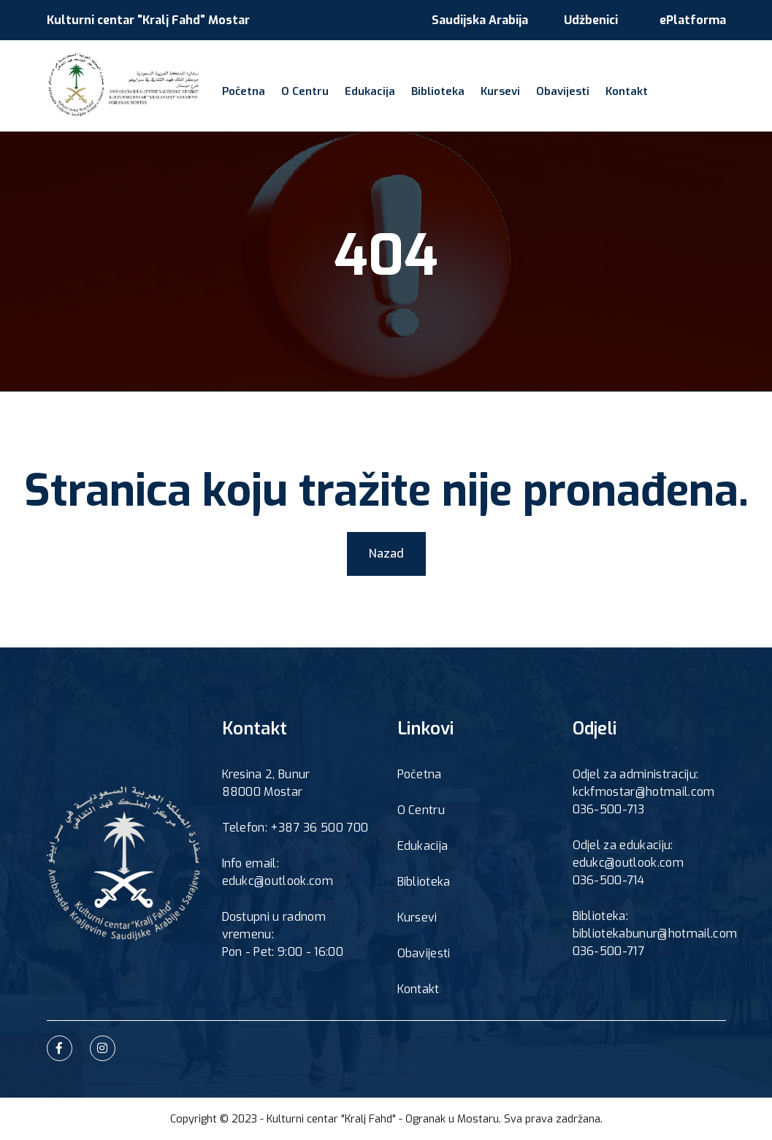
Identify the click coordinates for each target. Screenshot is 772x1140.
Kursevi (500, 91)
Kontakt (626, 91)
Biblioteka (438, 91)
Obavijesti (562, 91)
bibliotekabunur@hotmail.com (655, 933)
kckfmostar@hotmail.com (644, 791)
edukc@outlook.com (628, 862)
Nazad (386, 553)
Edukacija (370, 91)
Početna (243, 91)
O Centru (305, 91)
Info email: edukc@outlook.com (277, 872)
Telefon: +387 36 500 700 (295, 827)
